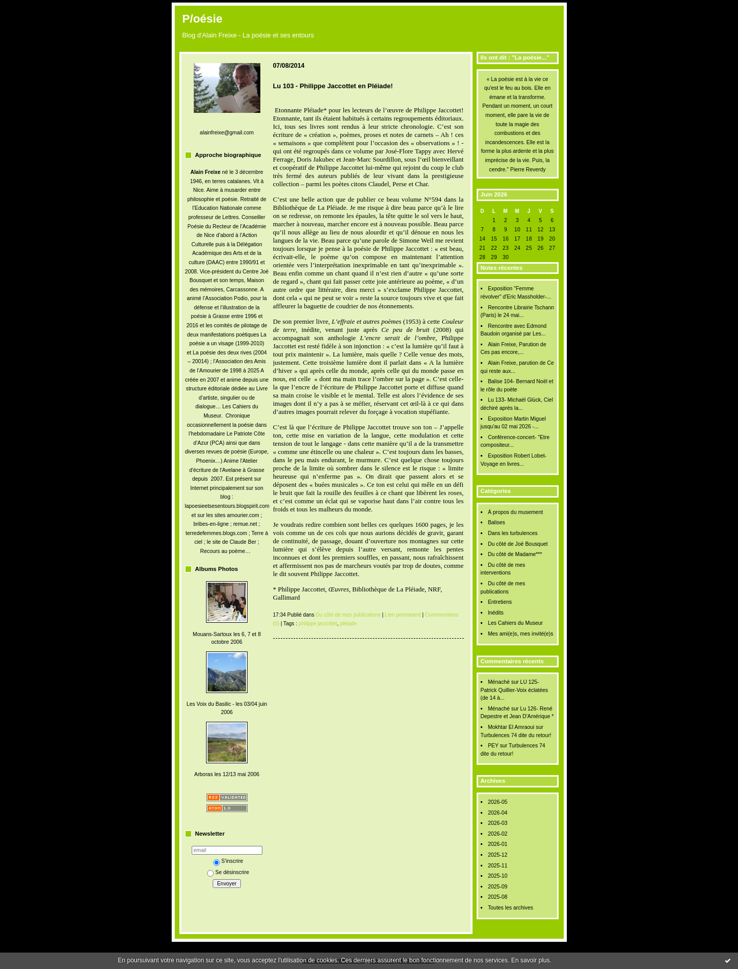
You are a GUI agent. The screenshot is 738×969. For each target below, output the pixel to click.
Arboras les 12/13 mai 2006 (226, 774)
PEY (493, 745)
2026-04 (497, 813)
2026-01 (497, 844)
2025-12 (497, 855)
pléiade (348, 623)
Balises (496, 522)
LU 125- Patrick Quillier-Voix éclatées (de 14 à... (514, 690)
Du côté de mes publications (348, 615)
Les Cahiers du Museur (515, 623)
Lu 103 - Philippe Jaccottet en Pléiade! (333, 86)
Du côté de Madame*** (515, 554)
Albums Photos (216, 569)
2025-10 (497, 876)
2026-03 (497, 823)
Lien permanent (403, 615)
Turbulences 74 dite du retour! (516, 735)
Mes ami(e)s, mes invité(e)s (521, 634)
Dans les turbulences (513, 533)
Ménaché (499, 682)
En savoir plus (530, 960)
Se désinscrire (228, 872)
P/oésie (202, 18)
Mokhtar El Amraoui (511, 727)
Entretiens (500, 602)
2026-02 (497, 834)
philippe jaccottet (318, 623)
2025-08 (497, 897)
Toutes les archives (510, 908)
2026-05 (497, 802)
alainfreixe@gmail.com (227, 132)
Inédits (496, 613)
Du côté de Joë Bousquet (518, 544)
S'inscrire (228, 861)
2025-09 (497, 886)
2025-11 (497, 865)
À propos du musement (515, 512)
